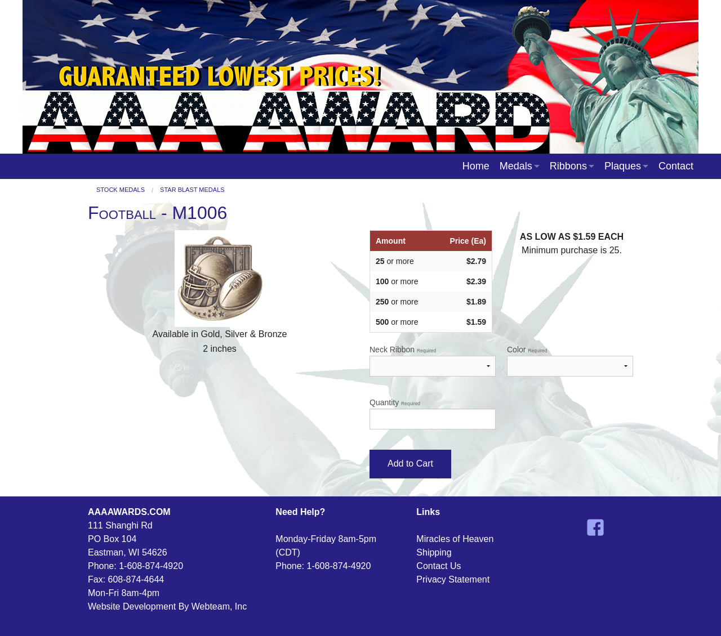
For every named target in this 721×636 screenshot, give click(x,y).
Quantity (433, 413)
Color (570, 361)
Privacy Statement (452, 579)
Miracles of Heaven (454, 539)
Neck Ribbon (433, 361)
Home (475, 166)
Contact (675, 166)
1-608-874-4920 (151, 566)
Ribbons (568, 166)
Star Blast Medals (192, 190)
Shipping (433, 552)
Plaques (622, 166)
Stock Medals (120, 190)
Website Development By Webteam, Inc (167, 606)
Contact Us (438, 566)
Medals (516, 166)
